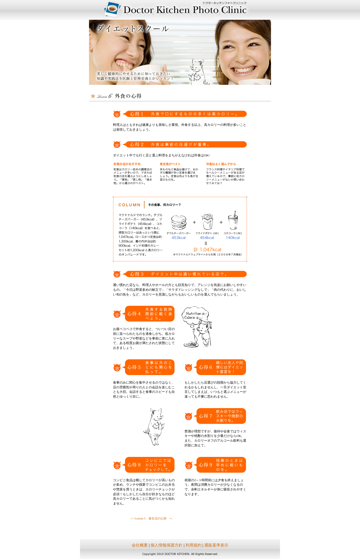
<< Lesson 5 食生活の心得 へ (151, 518)
